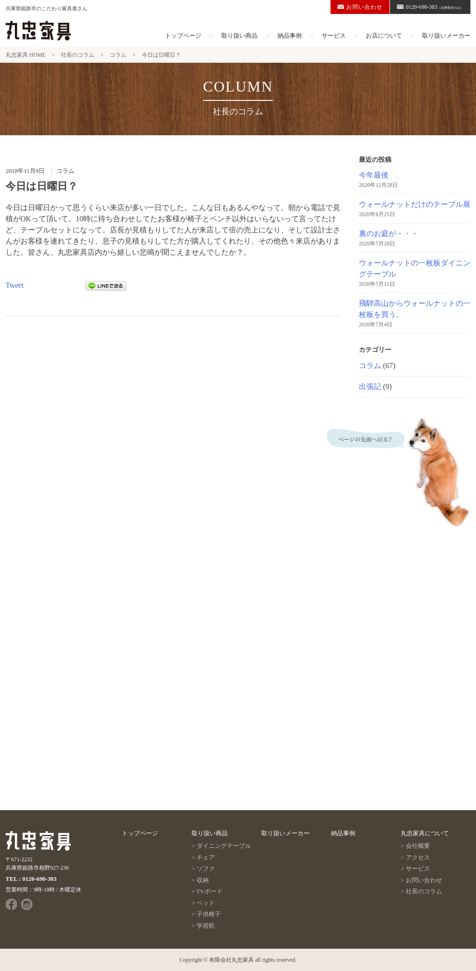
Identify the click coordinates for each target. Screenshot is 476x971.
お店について (384, 35)
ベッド (206, 902)
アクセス (418, 857)
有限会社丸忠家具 (231, 960)
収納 (203, 880)
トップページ (183, 35)
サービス (334, 35)
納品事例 (290, 35)
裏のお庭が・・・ (388, 234)
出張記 (370, 386)
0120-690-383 (430, 7)
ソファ (206, 868)
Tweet (15, 285)
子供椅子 (209, 914)
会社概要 (418, 845)
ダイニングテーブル (224, 845)
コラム (370, 366)
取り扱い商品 (239, 35)
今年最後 (374, 175)
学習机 (206, 925)
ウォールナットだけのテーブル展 (414, 204)
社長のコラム (424, 891)
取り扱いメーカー (446, 35)
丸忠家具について (425, 833)
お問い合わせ (360, 7)
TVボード (209, 891)
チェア (206, 857)
